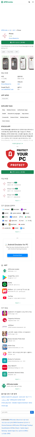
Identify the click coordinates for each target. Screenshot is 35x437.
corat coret (22, 397)
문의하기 (26, 422)
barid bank (12, 224)
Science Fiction (14, 117)
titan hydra (15, 209)
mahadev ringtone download (20, 402)
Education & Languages (14, 113)
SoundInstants (6, 428)
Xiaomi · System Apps (22, 428)
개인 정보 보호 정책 (7, 422)
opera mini (13, 221)
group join (15, 397)
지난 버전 (10, 51)
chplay (28, 217)
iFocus (11, 33)
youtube (21, 224)
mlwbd (15, 228)
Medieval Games (11, 110)
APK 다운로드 (17, 42)
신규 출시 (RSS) (6, 433)
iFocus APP (5, 126)
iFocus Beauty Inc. (14, 38)
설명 (3, 51)
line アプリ (29, 397)
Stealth (4, 113)
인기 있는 (4, 308)
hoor (21, 221)
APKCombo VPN (17, 425)
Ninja (3, 110)
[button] (29, 2)
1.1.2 (4, 78)
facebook (13, 217)
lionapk (26, 213)
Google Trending (27, 425)
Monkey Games (24, 117)
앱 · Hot (4, 265)
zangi (4, 221)
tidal (4, 224)
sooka (23, 209)
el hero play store (6, 402)
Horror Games (6, 121)
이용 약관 (25, 419)
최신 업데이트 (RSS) (21, 430)
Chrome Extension (7, 425)
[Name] (15, 412)
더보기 (17, 200)
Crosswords (5, 117)
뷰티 (17, 51)
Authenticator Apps (22, 110)
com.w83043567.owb (7, 89)
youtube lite (6, 228)
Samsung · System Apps (8, 430)
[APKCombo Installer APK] (17, 385)
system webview (15, 213)
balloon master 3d (7, 397)
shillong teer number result (17, 400)
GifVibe (13, 428)
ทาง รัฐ (28, 221)
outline (5, 217)
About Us (19, 419)
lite (21, 217)
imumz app (5, 405)
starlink (5, 213)
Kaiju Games (25, 113)
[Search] (32, 412)
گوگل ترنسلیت (5, 400)
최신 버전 (4, 73)
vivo (22, 228)
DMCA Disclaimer (18, 422)
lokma (30, 402)
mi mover (5, 209)
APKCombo (4, 30)
